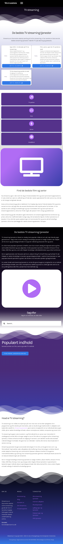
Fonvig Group (35, 536)
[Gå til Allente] (16, 66)
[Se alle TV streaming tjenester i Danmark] (31, 139)
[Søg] (4, 323)
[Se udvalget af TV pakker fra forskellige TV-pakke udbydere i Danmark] (31, 99)
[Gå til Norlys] (16, 83)
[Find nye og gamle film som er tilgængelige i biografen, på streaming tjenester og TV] (31, 112)
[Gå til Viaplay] (46, 66)
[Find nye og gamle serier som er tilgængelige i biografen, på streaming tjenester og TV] (31, 125)
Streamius (10, 536)
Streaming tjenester (21, 428)
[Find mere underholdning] (15, 353)
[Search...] (31, 323)
